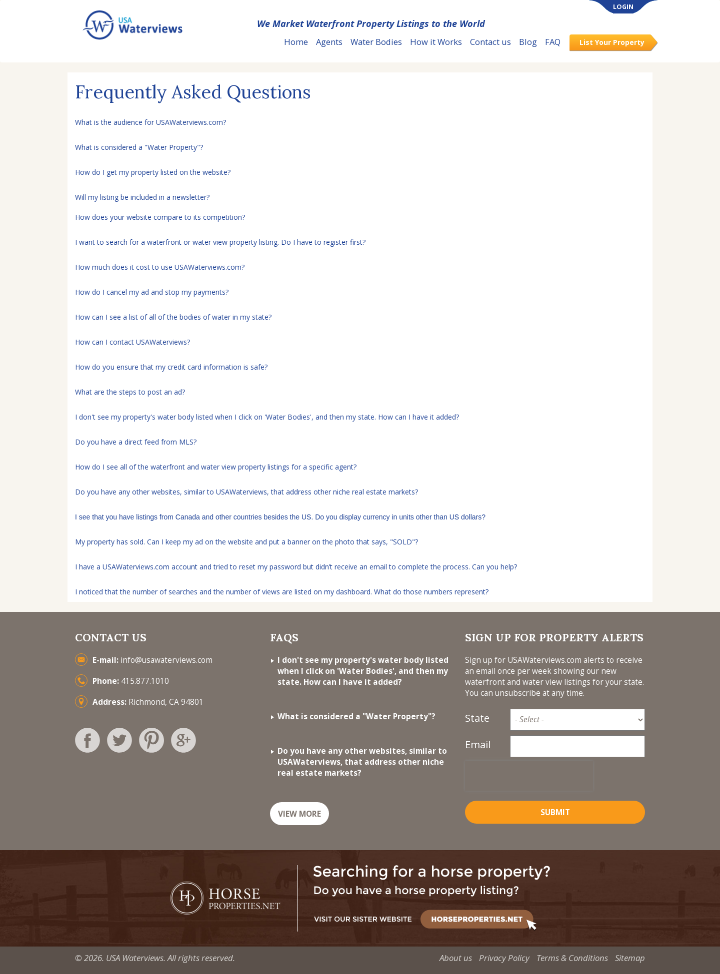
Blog (528, 41)
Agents (329, 41)
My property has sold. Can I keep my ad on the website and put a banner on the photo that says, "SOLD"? (246, 541)
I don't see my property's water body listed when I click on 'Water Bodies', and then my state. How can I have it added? (267, 417)
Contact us (490, 41)
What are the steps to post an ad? (130, 392)
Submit (555, 812)
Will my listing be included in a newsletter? (142, 197)
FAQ (552, 41)
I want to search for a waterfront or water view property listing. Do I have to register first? (220, 242)
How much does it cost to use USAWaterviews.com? (159, 267)
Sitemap (630, 958)
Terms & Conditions (572, 958)
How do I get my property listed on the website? (152, 172)
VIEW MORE (299, 814)
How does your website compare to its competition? (160, 217)
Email (477, 744)
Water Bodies (376, 41)
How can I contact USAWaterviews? (132, 342)
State (477, 718)
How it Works (436, 41)
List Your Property (612, 42)
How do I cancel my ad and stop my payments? (151, 292)
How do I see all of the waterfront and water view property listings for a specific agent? (215, 467)
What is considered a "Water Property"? (139, 147)
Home (296, 41)
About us (456, 958)
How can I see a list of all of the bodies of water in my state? (173, 317)
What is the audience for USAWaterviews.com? (150, 122)
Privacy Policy (504, 958)
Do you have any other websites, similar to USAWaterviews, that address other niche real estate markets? (246, 491)
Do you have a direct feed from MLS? (135, 442)
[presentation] (529, 776)
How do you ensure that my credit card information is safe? (171, 367)
